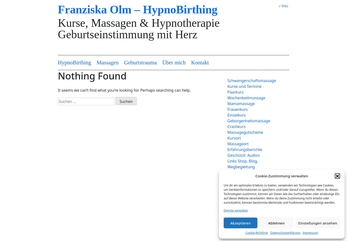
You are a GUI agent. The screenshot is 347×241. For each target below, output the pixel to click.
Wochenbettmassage (246, 98)
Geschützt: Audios (244, 155)
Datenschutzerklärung (285, 233)
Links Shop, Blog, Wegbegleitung (243, 163)
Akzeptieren (240, 223)
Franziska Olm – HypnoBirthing (137, 9)
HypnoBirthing (74, 63)
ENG (285, 6)
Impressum (310, 233)
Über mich (174, 63)
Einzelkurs (237, 115)
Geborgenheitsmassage (249, 120)
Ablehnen (276, 223)
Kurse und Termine (244, 86)
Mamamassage (241, 103)
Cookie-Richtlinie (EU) (96, 205)
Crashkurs (237, 126)
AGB (81, 210)
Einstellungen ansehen (317, 223)
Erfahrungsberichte (245, 149)
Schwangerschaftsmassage (251, 80)
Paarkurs (236, 92)
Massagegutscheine (245, 132)
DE (273, 6)
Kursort (234, 138)
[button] (337, 176)
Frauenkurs (238, 109)
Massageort (238, 143)
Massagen (108, 63)
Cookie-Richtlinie (256, 233)
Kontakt (200, 63)
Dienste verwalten (236, 210)
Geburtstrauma (140, 63)
